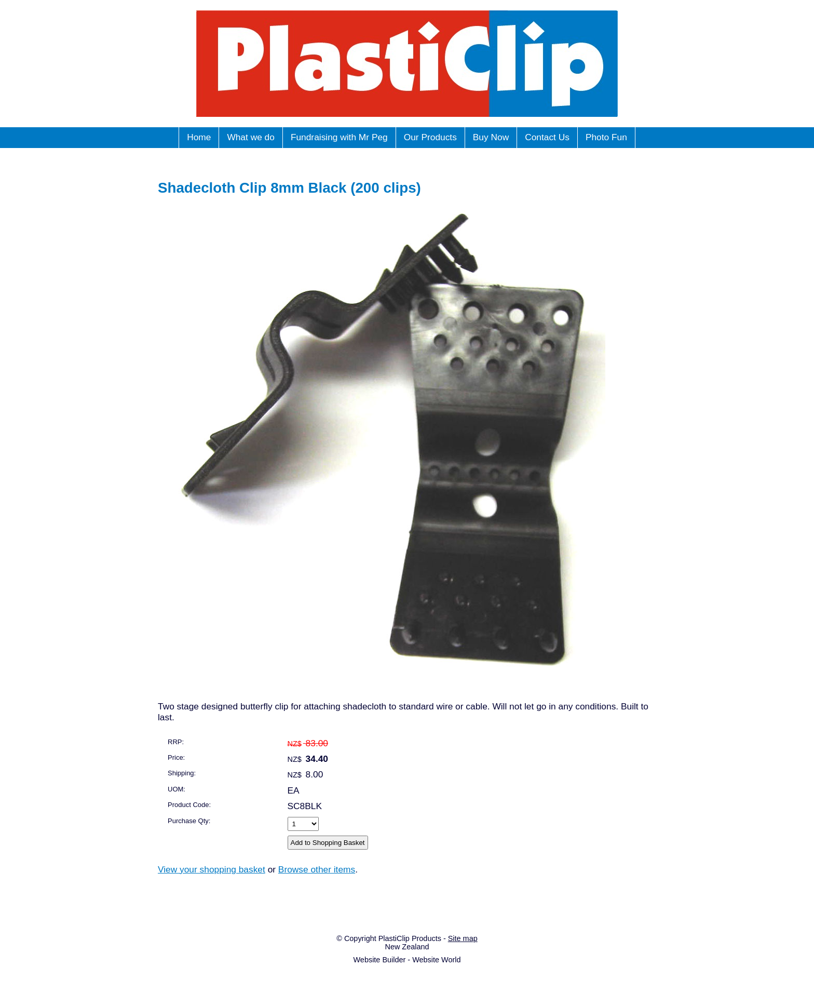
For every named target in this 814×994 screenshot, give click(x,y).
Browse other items (316, 869)
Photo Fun (606, 137)
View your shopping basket (211, 869)
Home (199, 137)
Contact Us (547, 137)
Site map (463, 938)
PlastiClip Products (409, 938)
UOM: (176, 789)
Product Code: (189, 805)
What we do (251, 137)
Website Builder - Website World (406, 960)
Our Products (430, 137)
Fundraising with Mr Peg (339, 137)
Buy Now (491, 137)
